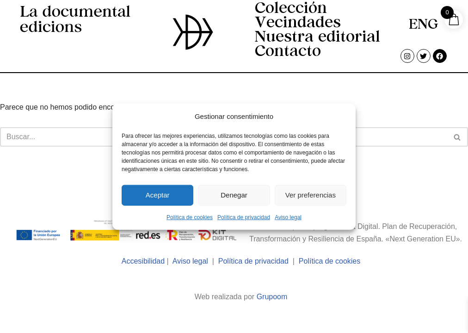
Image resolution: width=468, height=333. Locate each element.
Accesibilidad (143, 261)
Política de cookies (189, 217)
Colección (291, 9)
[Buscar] (457, 137)
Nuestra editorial (317, 38)
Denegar (234, 195)
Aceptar (158, 195)
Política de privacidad (243, 217)
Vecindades (298, 24)
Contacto (288, 52)
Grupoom (272, 297)
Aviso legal (288, 217)
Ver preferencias (310, 195)
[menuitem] (423, 26)
